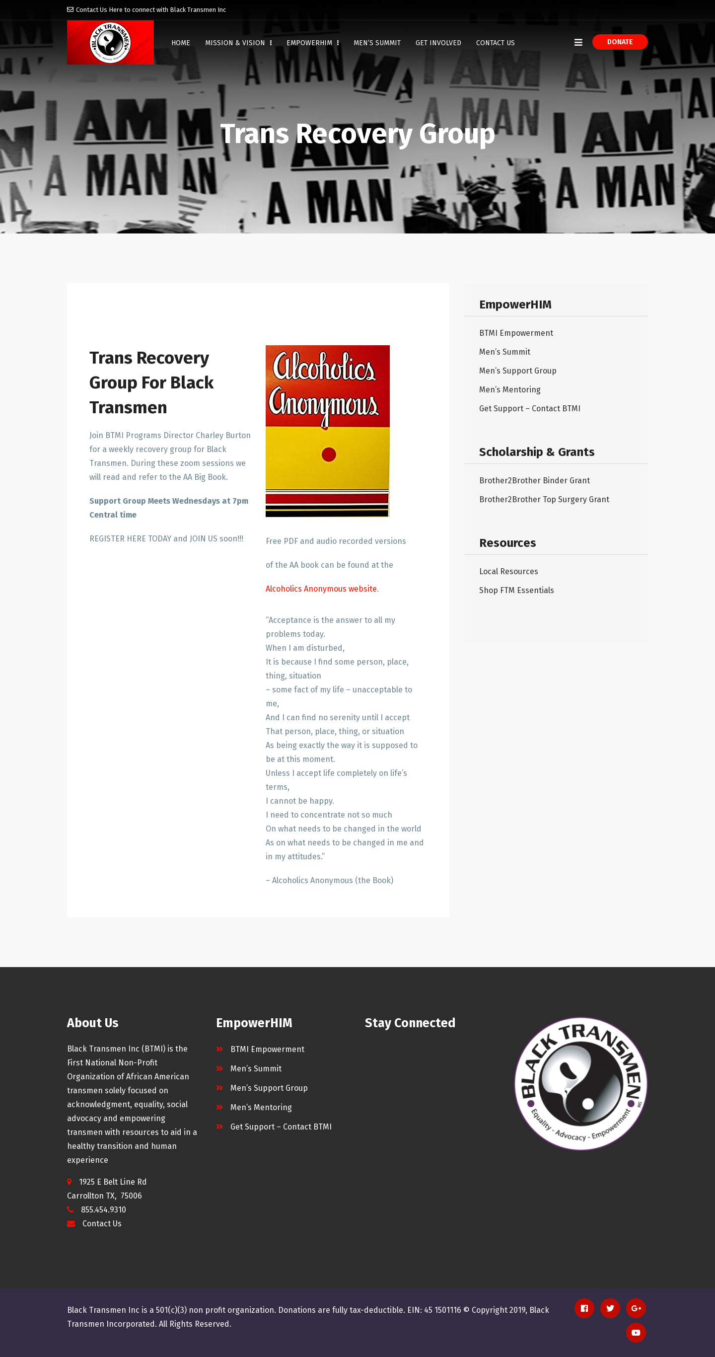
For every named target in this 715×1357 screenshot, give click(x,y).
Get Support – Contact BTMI (529, 408)
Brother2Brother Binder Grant (534, 480)
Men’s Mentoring (510, 389)
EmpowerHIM (312, 43)
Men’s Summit (377, 43)
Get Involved (438, 43)
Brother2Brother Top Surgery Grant (544, 499)
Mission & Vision (238, 43)
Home (180, 43)
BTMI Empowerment (516, 333)
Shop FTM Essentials (516, 590)
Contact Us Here (99, 9)
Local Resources (508, 571)
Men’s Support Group (518, 371)
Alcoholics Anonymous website (321, 589)
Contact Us (495, 43)
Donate (620, 42)
